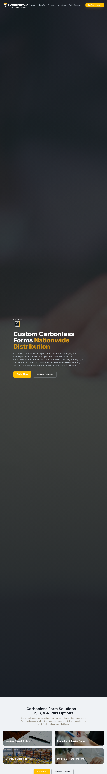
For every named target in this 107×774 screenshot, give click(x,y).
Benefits (42, 5)
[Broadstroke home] (15, 5)
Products (51, 5)
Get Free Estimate (94, 5)
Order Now (22, 374)
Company (78, 5)
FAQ (70, 5)
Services (33, 5)
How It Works (61, 5)
